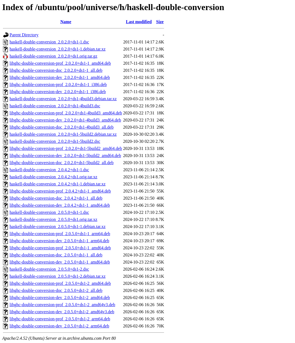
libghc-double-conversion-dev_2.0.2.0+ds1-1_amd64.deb (60, 77)
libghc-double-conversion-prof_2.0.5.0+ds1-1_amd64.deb (60, 248)
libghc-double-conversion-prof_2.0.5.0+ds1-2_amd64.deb (60, 283)
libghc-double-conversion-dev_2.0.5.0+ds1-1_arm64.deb (59, 240)
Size (160, 21)
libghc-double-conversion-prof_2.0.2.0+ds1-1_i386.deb (58, 84)
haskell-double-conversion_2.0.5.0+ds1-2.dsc (49, 269)
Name (65, 21)
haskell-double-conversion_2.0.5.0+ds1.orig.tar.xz (53, 219)
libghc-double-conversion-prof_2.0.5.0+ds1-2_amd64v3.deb (62, 304)
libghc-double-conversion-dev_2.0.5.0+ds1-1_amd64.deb (60, 262)
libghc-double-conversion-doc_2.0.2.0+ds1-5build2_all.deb (61, 162)
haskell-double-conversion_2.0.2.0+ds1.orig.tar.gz (53, 56)
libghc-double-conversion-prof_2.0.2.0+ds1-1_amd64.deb (60, 63)
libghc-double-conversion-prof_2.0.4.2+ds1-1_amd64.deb (60, 191)
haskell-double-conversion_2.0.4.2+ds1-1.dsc (49, 169)
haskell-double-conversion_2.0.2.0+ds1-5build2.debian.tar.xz (63, 134)
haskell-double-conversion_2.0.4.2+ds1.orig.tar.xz (53, 177)
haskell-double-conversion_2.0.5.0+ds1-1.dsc (49, 212)
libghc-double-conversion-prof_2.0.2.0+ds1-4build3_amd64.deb (66, 113)
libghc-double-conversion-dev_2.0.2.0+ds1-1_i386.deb (58, 91)
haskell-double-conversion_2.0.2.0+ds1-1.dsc (49, 42)
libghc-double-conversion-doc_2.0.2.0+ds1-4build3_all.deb (61, 127)
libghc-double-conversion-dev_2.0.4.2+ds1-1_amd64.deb (60, 205)
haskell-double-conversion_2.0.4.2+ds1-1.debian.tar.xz (58, 184)
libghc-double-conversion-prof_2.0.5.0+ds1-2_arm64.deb (60, 319)
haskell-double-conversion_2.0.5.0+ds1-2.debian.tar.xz (58, 276)
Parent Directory (24, 34)
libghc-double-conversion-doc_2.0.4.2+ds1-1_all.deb (56, 198)
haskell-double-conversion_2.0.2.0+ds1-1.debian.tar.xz (58, 49)
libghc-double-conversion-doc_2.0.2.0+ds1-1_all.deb (56, 70)
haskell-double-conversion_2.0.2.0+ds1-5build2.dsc (55, 141)
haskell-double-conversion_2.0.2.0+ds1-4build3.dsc (55, 106)
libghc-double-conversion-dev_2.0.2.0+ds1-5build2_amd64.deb (65, 155)
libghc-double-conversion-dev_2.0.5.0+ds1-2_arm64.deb (59, 326)
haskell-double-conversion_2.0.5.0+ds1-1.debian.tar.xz (58, 226)
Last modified (139, 21)
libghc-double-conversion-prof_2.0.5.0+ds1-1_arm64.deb (60, 233)
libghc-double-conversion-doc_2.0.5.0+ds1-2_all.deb (56, 290)
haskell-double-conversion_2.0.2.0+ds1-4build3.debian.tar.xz (63, 98)
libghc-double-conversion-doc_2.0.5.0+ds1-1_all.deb (56, 255)
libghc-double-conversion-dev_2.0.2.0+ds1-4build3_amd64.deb (65, 120)
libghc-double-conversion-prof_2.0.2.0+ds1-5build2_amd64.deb (66, 148)
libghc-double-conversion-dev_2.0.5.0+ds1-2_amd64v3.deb (62, 311)
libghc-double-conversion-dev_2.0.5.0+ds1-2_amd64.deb (60, 297)
